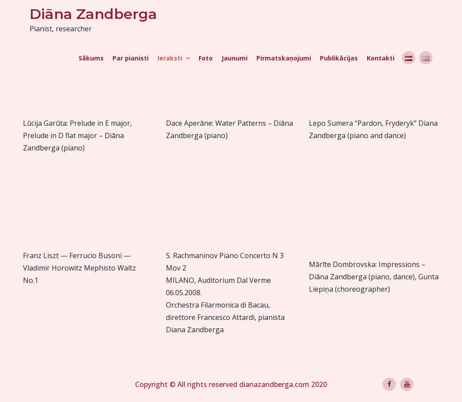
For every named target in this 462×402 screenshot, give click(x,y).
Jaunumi (235, 58)
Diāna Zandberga (93, 14)
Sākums (91, 58)
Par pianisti (131, 58)
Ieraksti (170, 58)
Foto (206, 58)
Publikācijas (339, 58)
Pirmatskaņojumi (283, 58)
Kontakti (380, 58)
